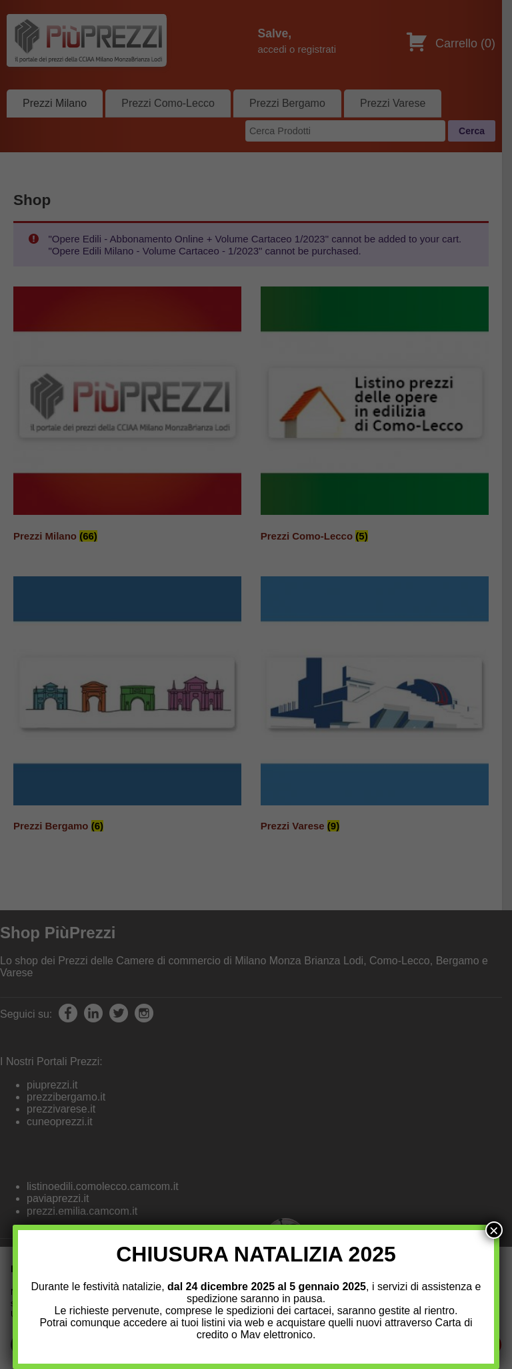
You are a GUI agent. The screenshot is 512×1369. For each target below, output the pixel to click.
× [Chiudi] (494, 1230)
